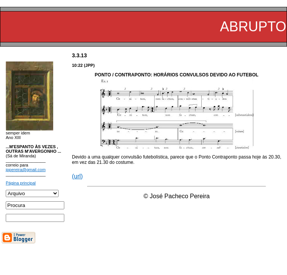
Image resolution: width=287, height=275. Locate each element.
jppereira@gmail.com (26, 169)
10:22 (77, 65)
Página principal (21, 183)
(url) (77, 176)
